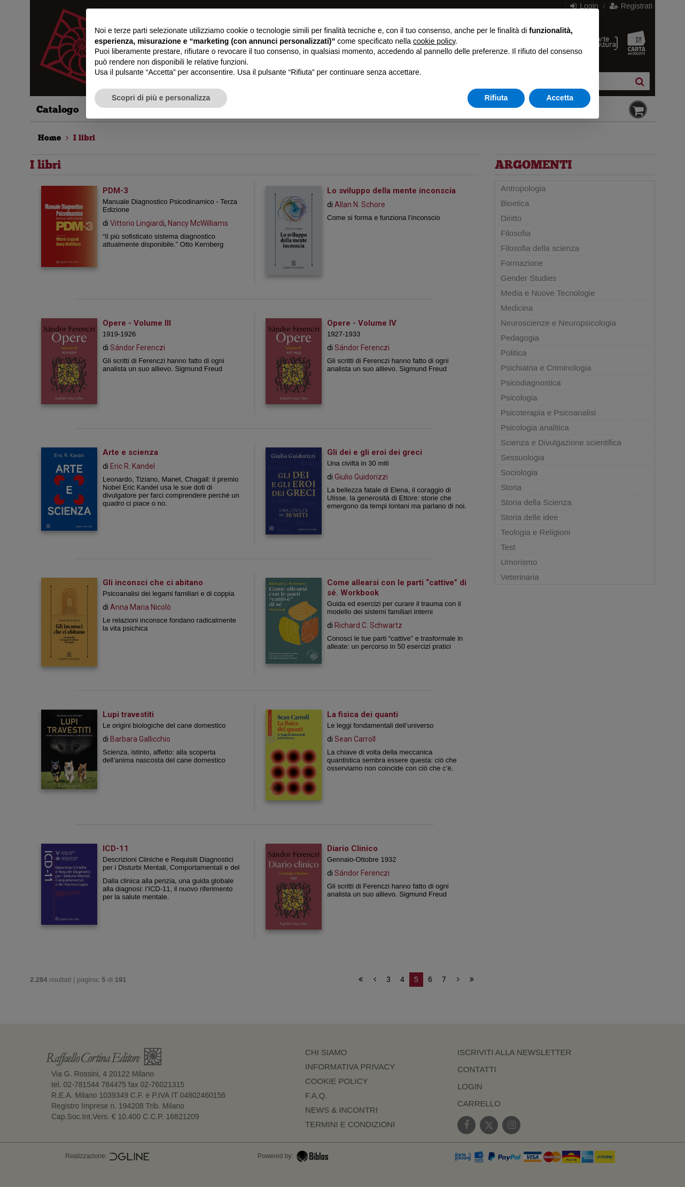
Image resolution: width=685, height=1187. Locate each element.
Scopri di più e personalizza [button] (161, 97)
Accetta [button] (559, 97)
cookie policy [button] (434, 41)
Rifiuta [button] (496, 97)
